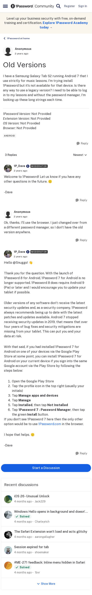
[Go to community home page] (32, 6)
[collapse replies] (46, 163)
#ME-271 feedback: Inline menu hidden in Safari (49, 562)
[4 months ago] (23, 501)
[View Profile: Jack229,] (8, 499)
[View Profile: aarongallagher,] (8, 535)
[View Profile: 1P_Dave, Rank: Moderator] (8, 168)
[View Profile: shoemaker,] (8, 550)
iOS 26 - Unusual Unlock (31, 496)
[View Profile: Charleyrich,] (8, 515)
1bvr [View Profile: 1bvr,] (37, 572)
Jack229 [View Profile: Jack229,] (40, 501)
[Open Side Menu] (5, 6)
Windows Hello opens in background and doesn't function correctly (50, 512)
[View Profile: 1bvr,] (8, 565)
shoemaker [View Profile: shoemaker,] (42, 552)
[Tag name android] (9, 136)
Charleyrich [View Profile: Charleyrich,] (42, 521)
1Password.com (49, 424)
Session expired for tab (31, 547)
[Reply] (82, 143)
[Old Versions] (20, 170)
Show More (46, 584)
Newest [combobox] (80, 155)
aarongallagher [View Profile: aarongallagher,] (45, 536)
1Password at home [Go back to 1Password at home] (16, 38)
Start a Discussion (46, 468)
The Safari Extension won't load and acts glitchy (50, 531)
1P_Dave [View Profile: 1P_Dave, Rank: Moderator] (19, 166)
